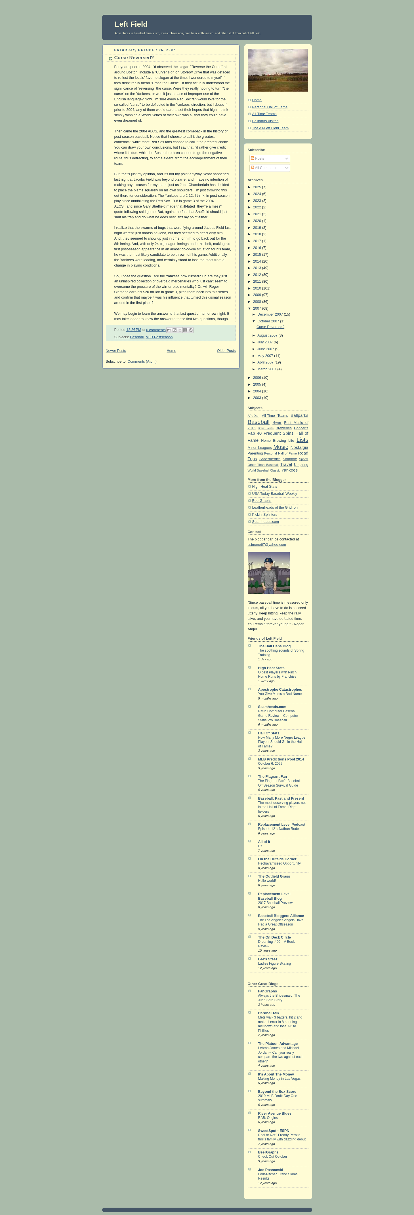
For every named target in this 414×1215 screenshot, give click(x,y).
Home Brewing (273, 441)
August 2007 (267, 335)
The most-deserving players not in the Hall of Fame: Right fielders (282, 807)
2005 (257, 384)
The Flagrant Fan (272, 777)
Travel (286, 464)
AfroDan (254, 415)
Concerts (301, 428)
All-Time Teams (264, 114)
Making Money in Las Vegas (279, 1079)
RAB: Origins (268, 1118)
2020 (257, 221)
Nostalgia (299, 447)
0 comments (156, 330)
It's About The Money (276, 1074)
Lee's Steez (268, 959)
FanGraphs (267, 991)
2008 (257, 302)
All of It (264, 842)
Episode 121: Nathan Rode (278, 829)
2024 (257, 194)
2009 (257, 295)
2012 (257, 275)
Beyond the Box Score (277, 1092)
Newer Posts (116, 351)
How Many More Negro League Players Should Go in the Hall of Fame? (281, 742)
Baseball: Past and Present (281, 798)
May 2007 (265, 356)
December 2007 (270, 314)
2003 (257, 398)
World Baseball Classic (264, 470)
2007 (257, 308)
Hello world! (267, 881)
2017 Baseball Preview (275, 903)
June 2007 (266, 349)
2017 (257, 241)
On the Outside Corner (277, 859)
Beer (276, 422)
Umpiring (301, 465)
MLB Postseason (159, 337)
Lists (302, 440)
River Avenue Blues (275, 1113)
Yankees (289, 470)
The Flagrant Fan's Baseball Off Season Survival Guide (279, 783)
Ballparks (299, 415)
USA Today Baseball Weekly (274, 494)
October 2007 (268, 321)
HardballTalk (268, 1013)
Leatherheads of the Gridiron (275, 508)
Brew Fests (266, 428)
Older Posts (226, 351)
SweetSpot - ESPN (273, 1131)
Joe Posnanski (270, 1170)
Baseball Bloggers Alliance (281, 916)
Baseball (137, 337)
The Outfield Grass (274, 876)
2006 (257, 378)
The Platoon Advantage (278, 1044)
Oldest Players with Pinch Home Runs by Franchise (277, 674)
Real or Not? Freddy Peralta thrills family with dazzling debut (282, 1137)
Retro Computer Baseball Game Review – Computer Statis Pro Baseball (278, 715)
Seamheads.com (265, 522)
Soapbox (290, 459)
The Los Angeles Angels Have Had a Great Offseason (281, 922)
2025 (257, 187)
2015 (257, 255)
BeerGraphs (262, 501)
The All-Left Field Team (270, 128)
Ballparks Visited (265, 121)
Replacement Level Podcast (282, 825)
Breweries (284, 428)
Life (291, 441)
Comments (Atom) (142, 362)
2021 (257, 214)
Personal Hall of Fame (270, 107)
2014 (257, 261)
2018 (257, 234)
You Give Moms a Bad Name (280, 694)
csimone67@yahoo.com (267, 545)
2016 (257, 248)
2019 (257, 228)
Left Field (131, 24)
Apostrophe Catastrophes (280, 690)
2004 (257, 391)
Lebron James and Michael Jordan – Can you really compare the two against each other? (281, 1054)
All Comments (264, 168)
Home (171, 351)
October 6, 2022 (270, 764)
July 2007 (265, 342)
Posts (257, 158)
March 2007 (267, 369)
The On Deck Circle (274, 937)
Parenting (255, 453)
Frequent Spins (278, 433)
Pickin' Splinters (265, 515)
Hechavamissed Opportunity (279, 863)
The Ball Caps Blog (274, 646)
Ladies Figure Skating (274, 963)
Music (280, 447)
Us (260, 846)
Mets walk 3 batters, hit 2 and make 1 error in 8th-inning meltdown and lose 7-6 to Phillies (280, 1024)
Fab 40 (255, 433)
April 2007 (265, 362)
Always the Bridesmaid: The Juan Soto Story (279, 998)
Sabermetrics (269, 459)
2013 (257, 268)
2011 (257, 282)
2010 (257, 288)
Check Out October (272, 1157)
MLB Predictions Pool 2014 (281, 759)
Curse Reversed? (134, 57)
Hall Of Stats (268, 733)
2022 (257, 207)
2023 (257, 201)
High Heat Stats (264, 487)
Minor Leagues (260, 448)
